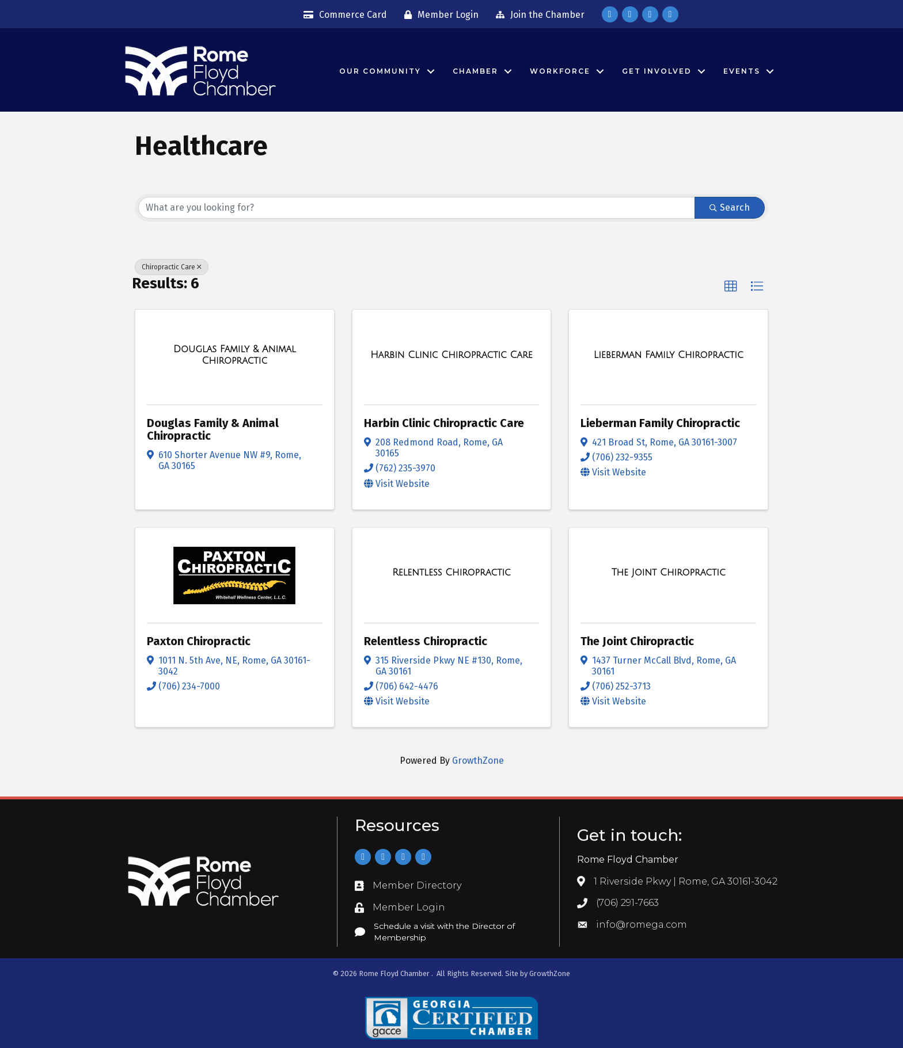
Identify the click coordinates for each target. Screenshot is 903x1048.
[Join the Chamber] (537, 14)
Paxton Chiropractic (199, 641)
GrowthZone (478, 760)
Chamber (475, 71)
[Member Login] (439, 14)
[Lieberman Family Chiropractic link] (668, 355)
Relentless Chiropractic (425, 641)
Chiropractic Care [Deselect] (172, 267)
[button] (730, 286)
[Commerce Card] (342, 14)
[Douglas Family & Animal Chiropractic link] (234, 355)
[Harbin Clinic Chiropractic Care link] (451, 355)
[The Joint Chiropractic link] (669, 572)
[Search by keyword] (416, 208)
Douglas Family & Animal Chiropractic (213, 429)
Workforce (560, 71)
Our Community (380, 71)
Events (741, 71)
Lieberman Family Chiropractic (660, 423)
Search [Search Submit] (729, 207)
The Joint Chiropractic (637, 641)
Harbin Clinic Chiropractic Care (444, 423)
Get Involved (657, 71)
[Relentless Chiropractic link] (451, 572)
